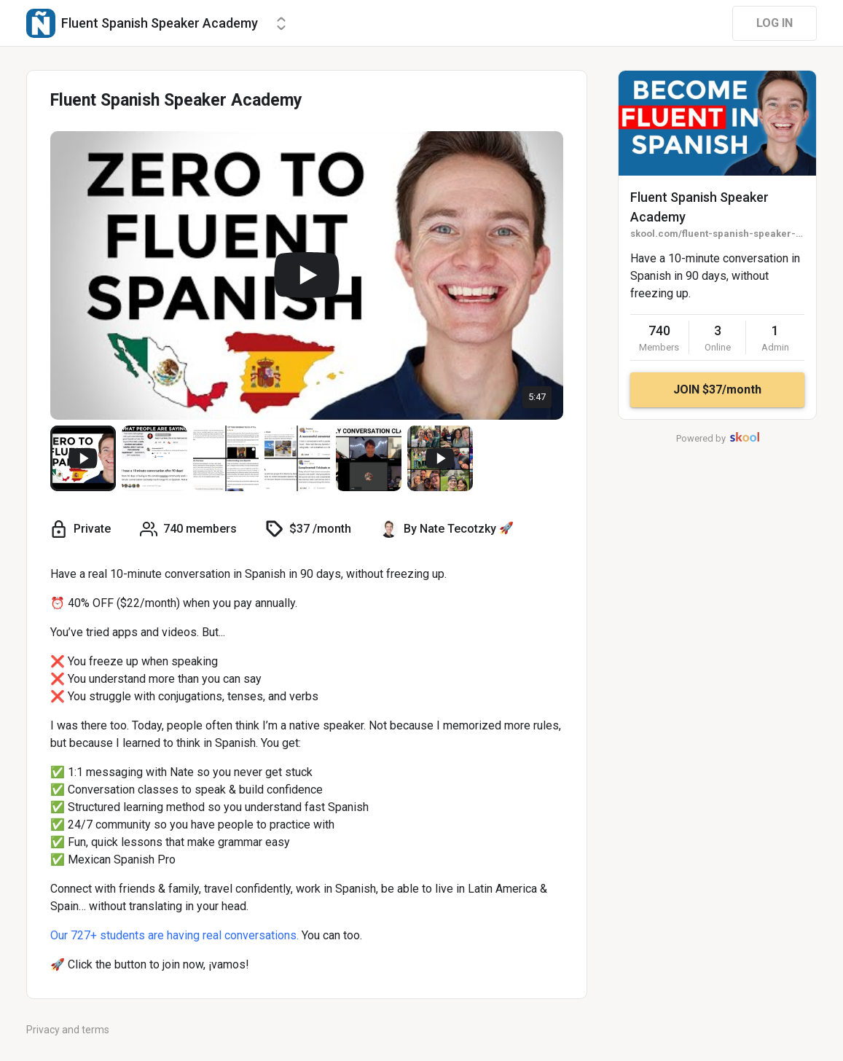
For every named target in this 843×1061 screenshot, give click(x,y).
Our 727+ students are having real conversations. (174, 935)
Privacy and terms (67, 1029)
